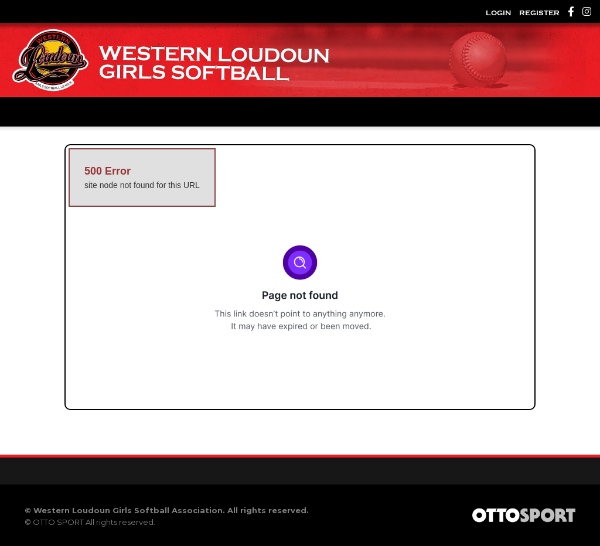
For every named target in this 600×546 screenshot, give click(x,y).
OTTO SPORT (58, 522)
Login (498, 13)
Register (539, 13)
